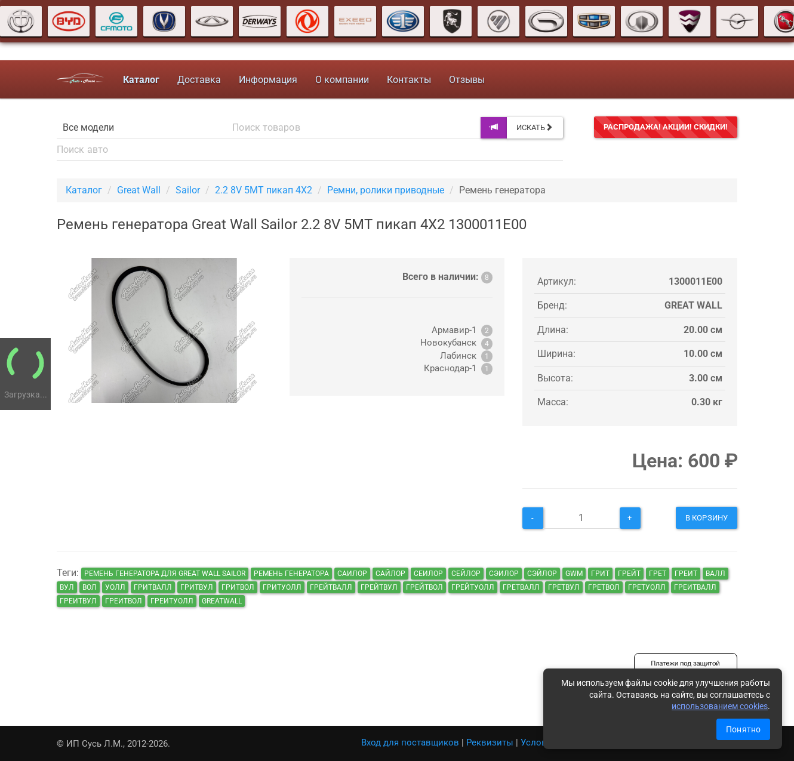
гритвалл (153, 587)
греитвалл (695, 587)
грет (657, 573)
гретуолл (647, 587)
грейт (629, 573)
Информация (268, 79)
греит (686, 573)
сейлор (466, 573)
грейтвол (424, 587)
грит (600, 573)
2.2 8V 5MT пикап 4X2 (263, 190)
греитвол (123, 601)
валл (715, 573)
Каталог (84, 190)
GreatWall (222, 601)
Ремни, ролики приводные (385, 190)
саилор (352, 573)
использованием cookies (720, 706)
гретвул (564, 587)
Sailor (188, 190)
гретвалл (521, 587)
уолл (115, 587)
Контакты (409, 79)
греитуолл (171, 601)
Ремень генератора (291, 573)
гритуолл (282, 587)
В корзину (706, 517)
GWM (574, 573)
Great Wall (139, 190)
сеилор (428, 573)
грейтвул (379, 587)
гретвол (604, 587)
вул (67, 587)
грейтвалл (331, 587)
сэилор (504, 573)
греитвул (78, 601)
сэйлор (542, 573)
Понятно (743, 729)
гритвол (237, 587)
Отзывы (467, 79)
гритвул (196, 587)
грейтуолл (472, 587)
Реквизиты (489, 742)
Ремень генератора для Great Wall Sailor (164, 573)
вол (89, 587)
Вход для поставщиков (410, 742)
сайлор (390, 573)
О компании (342, 79)
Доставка (199, 79)
